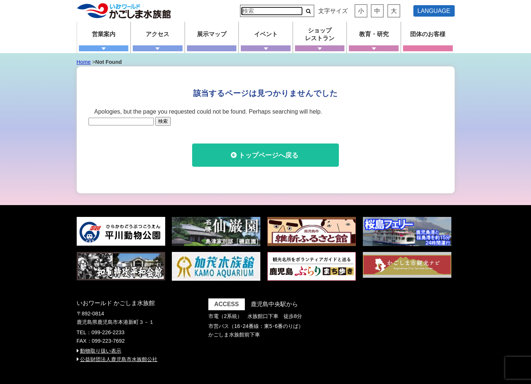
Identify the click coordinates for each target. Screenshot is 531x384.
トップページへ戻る (268, 155)
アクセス (157, 34)
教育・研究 (374, 34)
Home (84, 62)
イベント (266, 34)
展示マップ (211, 34)
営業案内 (103, 34)
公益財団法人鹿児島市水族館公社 (118, 359)
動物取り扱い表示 (100, 351)
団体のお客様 (427, 34)
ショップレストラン (319, 34)
